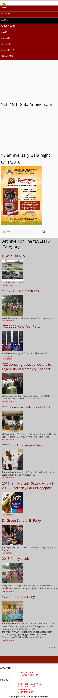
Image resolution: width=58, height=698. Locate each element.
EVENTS (4, 19)
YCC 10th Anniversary (18, 596)
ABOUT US (6, 13)
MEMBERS (5, 37)
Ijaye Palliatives (13, 255)
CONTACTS (6, 43)
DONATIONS (7, 56)
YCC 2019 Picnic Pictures (20, 291)
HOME (4, 7)
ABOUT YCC (28, 672)
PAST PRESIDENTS (28, 686)
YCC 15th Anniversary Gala (22, 445)
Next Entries (48, 647)
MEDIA (4, 31)
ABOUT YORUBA (30, 675)
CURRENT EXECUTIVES (30, 683)
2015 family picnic (15, 558)
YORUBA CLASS (8, 25)
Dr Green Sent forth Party (21, 520)
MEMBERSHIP (7, 50)
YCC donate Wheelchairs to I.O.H (27, 407)
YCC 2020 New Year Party (21, 326)
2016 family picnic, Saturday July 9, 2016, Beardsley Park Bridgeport (28, 485)
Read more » (8, 285)
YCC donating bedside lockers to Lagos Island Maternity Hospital (26, 366)
